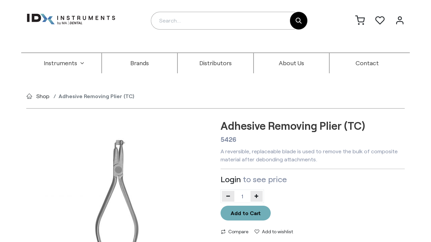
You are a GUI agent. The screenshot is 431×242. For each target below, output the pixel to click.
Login (231, 179)
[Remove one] (228, 196)
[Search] (298, 21)
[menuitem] (64, 63)
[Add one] (257, 196)
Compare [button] (234, 231)
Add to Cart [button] (246, 213)
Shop (42, 96)
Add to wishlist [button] (274, 231)
